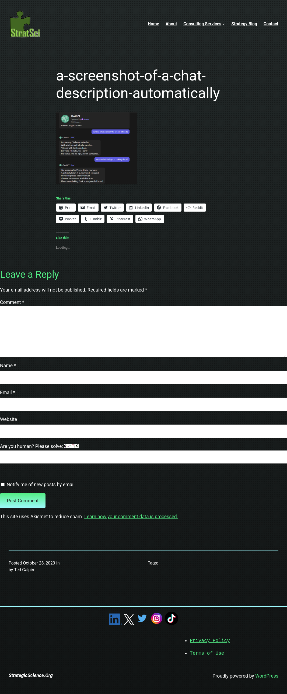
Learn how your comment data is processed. (131, 516)
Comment (12, 302)
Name (8, 365)
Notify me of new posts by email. (41, 484)
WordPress (266, 675)
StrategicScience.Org (31, 675)
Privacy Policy (210, 640)
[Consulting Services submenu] (223, 24)
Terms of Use (207, 653)
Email (7, 392)
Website (8, 419)
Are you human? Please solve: (143, 454)
